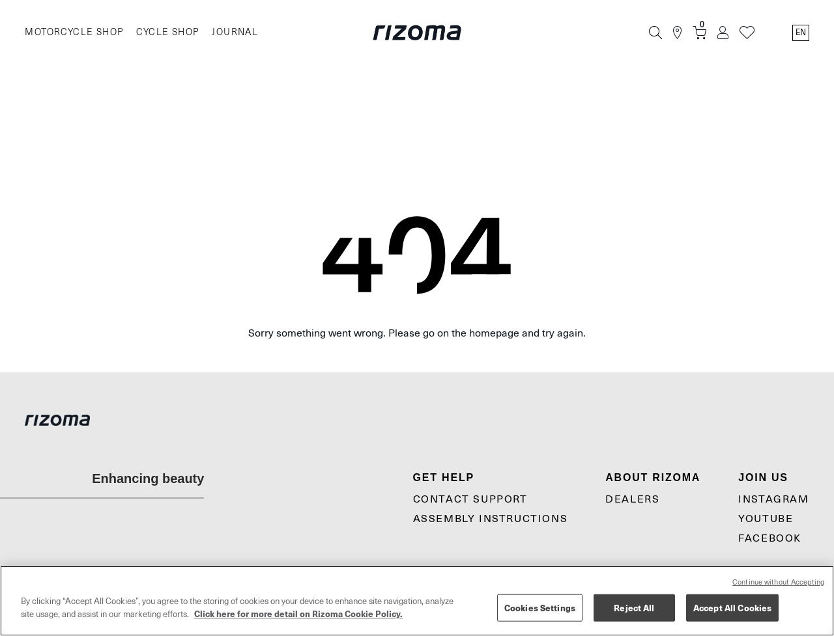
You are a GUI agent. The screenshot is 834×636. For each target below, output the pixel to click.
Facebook (769, 538)
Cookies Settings (539, 607)
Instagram (773, 499)
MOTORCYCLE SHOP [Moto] (74, 32)
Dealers (632, 499)
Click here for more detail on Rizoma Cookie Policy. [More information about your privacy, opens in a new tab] (298, 613)
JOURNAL (235, 32)
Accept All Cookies (732, 607)
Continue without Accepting (778, 582)
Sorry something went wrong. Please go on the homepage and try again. (417, 333)
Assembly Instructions (490, 519)
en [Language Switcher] (801, 32)
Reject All (634, 607)
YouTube (765, 519)
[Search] (655, 32)
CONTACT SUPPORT (470, 499)
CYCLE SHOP (167, 32)
